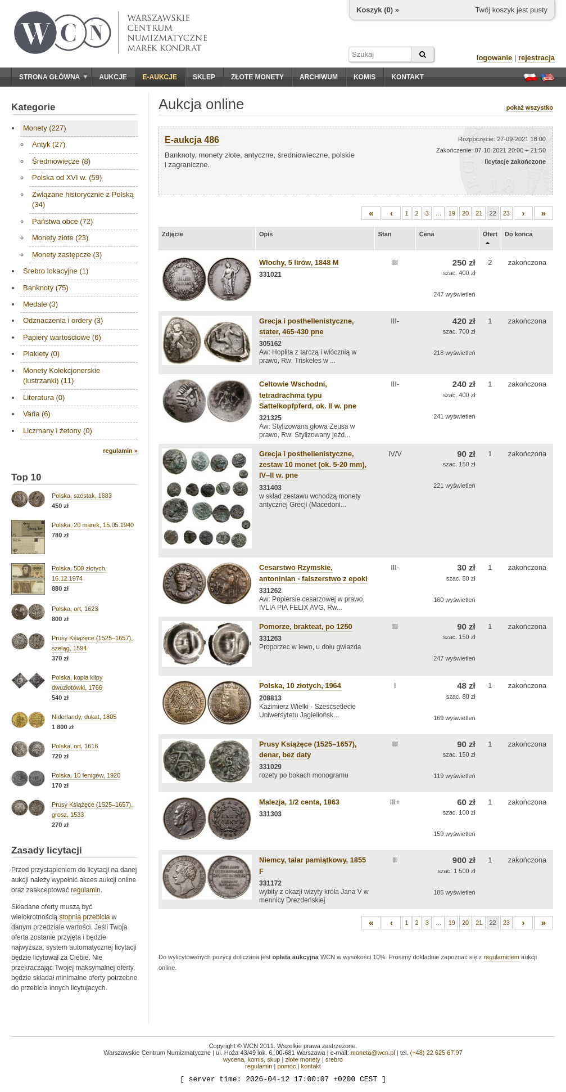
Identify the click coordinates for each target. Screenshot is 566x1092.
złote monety (302, 1059)
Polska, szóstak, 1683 (82, 495)
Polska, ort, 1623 (75, 608)
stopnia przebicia (84, 917)
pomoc (286, 1066)
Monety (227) (44, 128)
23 (506, 213)
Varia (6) (37, 414)
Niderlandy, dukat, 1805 (84, 716)
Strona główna (53, 77)
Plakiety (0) (41, 353)
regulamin (86, 890)
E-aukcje (160, 77)
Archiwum (319, 77)
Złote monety (257, 77)
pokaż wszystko (529, 107)
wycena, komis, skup (251, 1059)
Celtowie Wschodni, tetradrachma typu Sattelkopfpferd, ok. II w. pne (307, 395)
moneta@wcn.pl (373, 1052)
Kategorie (33, 107)
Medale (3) (40, 304)
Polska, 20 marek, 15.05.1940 (93, 525)
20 (465, 213)
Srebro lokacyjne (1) (55, 271)
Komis (364, 77)
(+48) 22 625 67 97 (436, 1052)
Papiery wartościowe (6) (62, 337)
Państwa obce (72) (62, 221)
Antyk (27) (48, 144)
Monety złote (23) (60, 237)
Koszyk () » (377, 10)
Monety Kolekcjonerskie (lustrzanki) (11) (61, 375)
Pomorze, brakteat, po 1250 (305, 626)
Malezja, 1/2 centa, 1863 (299, 802)
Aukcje (112, 77)
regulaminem (501, 957)
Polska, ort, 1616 (75, 746)
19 (452, 213)
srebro (334, 1059)
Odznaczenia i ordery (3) (63, 320)
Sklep (204, 77)
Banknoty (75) (46, 288)
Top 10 (26, 477)
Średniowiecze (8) (61, 161)
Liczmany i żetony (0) (57, 430)
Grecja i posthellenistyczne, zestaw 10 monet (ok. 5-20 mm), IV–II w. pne (312, 464)
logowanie (495, 57)
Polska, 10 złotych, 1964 (300, 685)
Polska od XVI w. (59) (67, 177)
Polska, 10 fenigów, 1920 (86, 775)
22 (493, 213)
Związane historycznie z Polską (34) (83, 199)
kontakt (310, 1066)
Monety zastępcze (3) (67, 254)
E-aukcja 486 (192, 140)
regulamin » (120, 450)
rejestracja (536, 57)
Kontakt (407, 77)
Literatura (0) (44, 397)
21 (479, 213)
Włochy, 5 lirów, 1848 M (299, 262)
